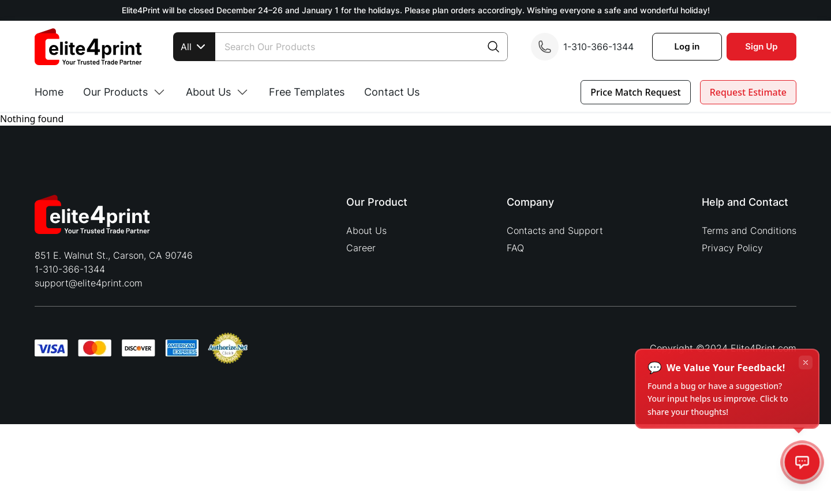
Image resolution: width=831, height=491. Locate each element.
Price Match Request (635, 92)
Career (361, 248)
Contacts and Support (555, 230)
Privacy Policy (732, 248)
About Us (366, 230)
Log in (687, 46)
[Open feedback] (802, 462)
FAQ (515, 248)
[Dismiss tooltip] (806, 362)
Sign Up (761, 46)
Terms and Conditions (749, 230)
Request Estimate (748, 92)
